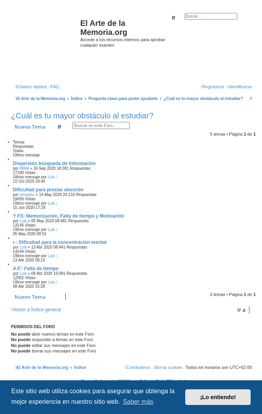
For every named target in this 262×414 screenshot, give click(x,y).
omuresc (27, 194)
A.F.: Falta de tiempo (36, 268)
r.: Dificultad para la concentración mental (60, 242)
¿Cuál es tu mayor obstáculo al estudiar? (82, 115)
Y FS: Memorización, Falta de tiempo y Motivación (69, 216)
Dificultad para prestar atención (48, 189)
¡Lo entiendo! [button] (218, 397)
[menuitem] (54, 86)
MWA (24, 168)
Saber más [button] (138, 401)
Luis (51, 177)
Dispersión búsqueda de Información (54, 163)
